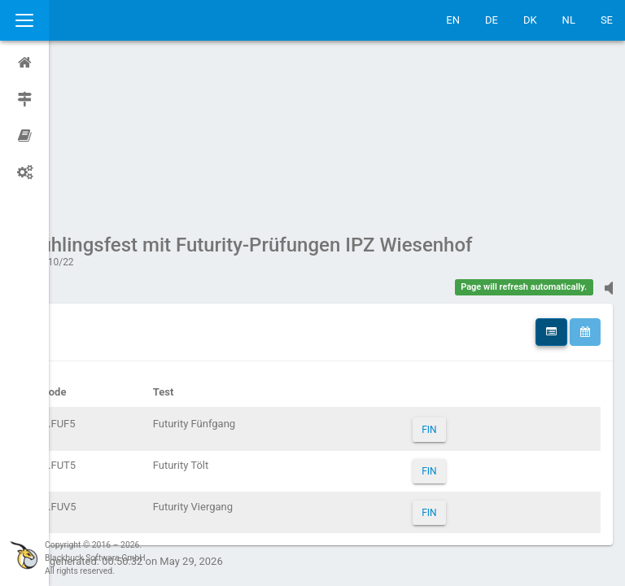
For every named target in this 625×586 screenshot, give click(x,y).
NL (568, 20)
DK (530, 20)
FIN (444, 275)
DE (491, 20)
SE (607, 20)
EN (453, 20)
